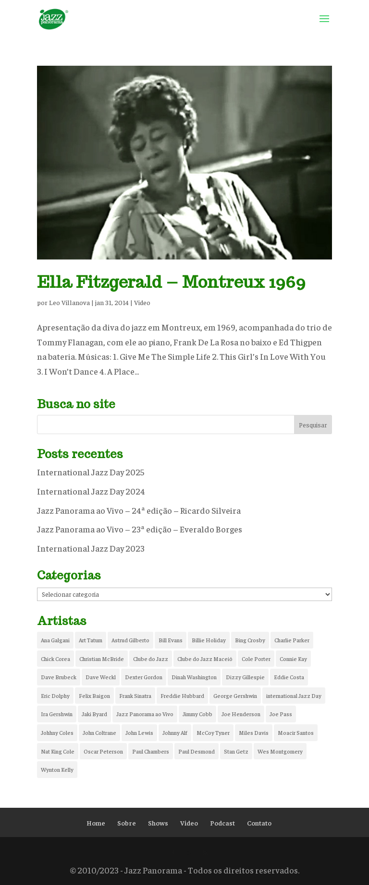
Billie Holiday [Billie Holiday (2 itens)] (209, 640)
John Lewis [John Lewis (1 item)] (139, 732)
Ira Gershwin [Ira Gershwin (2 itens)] (57, 714)
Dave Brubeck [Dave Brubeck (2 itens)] (58, 677)
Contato (259, 822)
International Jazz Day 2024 (91, 490)
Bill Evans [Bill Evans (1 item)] (171, 640)
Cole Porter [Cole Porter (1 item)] (256, 658)
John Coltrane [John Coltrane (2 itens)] (99, 732)
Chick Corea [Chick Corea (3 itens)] (55, 658)
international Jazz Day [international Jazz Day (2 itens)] (293, 695)
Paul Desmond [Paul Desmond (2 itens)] (196, 751)
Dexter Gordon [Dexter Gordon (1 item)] (143, 677)
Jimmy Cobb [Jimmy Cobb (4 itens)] (197, 714)
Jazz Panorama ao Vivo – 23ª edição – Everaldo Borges (139, 528)
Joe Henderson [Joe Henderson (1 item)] (240, 714)
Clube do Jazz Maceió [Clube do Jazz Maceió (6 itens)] (205, 658)
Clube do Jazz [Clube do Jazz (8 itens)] (150, 658)
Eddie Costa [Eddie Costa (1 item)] (289, 677)
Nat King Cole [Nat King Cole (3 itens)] (57, 751)
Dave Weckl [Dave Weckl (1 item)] (101, 677)
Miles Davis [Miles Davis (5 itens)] (254, 732)
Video (142, 302)
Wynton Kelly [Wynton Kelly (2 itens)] (57, 769)
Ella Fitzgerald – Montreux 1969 (171, 282)
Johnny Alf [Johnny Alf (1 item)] (174, 732)
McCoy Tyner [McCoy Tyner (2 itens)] (213, 732)
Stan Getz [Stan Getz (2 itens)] (236, 751)
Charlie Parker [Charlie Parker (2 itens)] (291, 640)
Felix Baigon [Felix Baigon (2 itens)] (94, 695)
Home (95, 822)
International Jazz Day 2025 (90, 471)
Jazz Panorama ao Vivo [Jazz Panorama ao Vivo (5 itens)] (144, 714)
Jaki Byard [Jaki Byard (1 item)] (94, 714)
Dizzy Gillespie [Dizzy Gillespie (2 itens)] (245, 677)
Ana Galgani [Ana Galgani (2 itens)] (55, 640)
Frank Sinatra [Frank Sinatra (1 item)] (135, 695)
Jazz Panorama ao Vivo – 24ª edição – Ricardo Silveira (139, 510)
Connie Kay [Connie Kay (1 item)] (293, 658)
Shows (158, 822)
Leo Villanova (69, 302)
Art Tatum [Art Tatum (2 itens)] (90, 640)
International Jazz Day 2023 (91, 548)
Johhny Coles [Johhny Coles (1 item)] (57, 732)
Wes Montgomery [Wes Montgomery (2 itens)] (280, 751)
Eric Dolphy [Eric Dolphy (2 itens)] (55, 695)
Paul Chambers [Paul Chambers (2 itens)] (150, 751)
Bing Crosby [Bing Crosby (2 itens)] (250, 640)
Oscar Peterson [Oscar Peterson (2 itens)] (103, 751)
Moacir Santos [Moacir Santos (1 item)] (296, 732)
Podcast (222, 822)
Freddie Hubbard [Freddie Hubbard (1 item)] (182, 695)
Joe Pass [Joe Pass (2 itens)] (281, 714)
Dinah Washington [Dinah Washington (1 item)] (194, 677)
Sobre (126, 822)
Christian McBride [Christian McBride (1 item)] (101, 658)
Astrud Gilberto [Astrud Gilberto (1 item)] (130, 640)
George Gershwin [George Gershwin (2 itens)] (235, 695)
